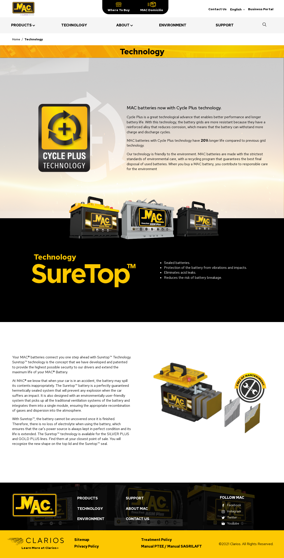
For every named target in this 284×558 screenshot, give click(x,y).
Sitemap (81, 539)
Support (135, 498)
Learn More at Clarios (39, 548)
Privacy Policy (86, 546)
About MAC (137, 508)
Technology (90, 508)
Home (16, 39)
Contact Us (217, 9)
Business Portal (260, 9)
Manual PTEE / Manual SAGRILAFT (171, 546)
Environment (91, 519)
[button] (118, 7)
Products (87, 498)
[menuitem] (21, 25)
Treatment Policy (156, 539)
